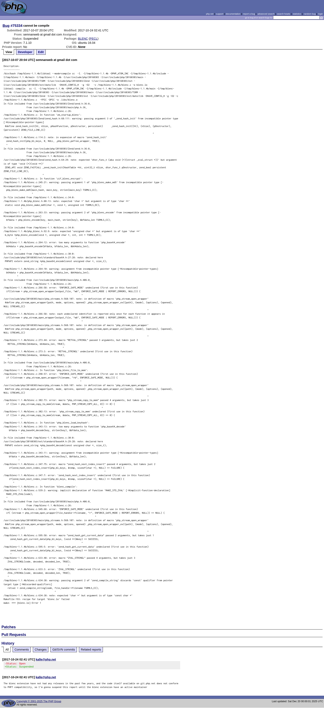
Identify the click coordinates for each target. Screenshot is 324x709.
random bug (310, 14)
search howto (283, 14)
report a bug (249, 14)
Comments (21, 649)
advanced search (265, 14)
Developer (25, 52)
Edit (41, 52)
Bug (6, 26)
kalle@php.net (46, 659)
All (7, 649)
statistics (297, 14)
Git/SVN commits (63, 649)
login (320, 14)
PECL (94, 38)
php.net (209, 14)
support (219, 14)
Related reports (91, 649)
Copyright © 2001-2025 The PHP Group (38, 702)
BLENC (83, 38)
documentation (233, 14)
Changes (41, 649)
